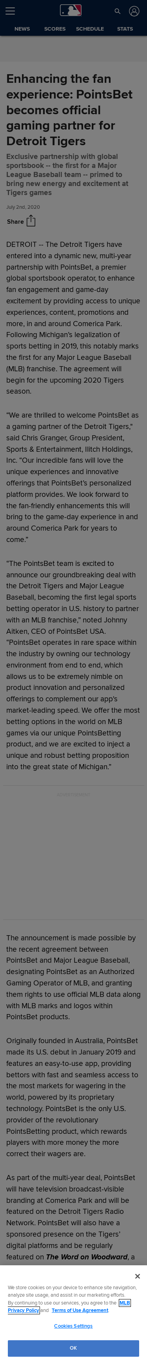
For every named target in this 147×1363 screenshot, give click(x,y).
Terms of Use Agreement (80, 1310)
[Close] (137, 1276)
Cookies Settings (73, 1326)
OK (73, 1348)
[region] (73, 1314)
